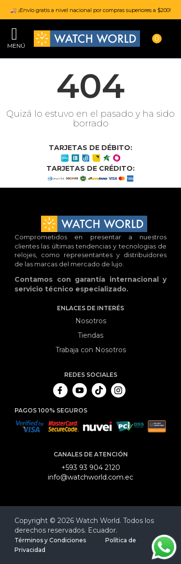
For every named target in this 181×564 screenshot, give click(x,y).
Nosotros (90, 320)
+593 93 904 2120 (90, 467)
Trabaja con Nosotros (91, 349)
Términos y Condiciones (50, 540)
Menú (14, 45)
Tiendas (90, 335)
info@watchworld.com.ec (90, 477)
